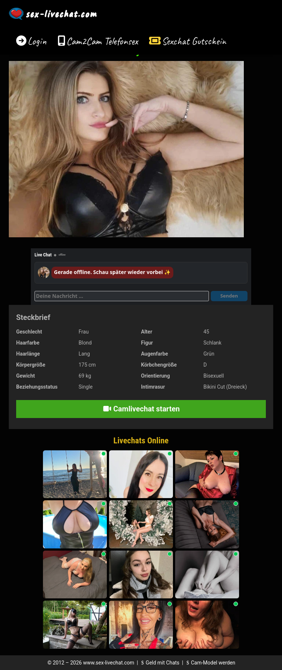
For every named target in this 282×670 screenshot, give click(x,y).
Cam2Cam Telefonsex (102, 41)
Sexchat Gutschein (194, 41)
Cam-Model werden (209, 663)
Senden (229, 295)
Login (37, 41)
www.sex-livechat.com (108, 663)
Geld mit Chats (159, 663)
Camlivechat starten (141, 408)
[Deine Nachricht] (122, 296)
